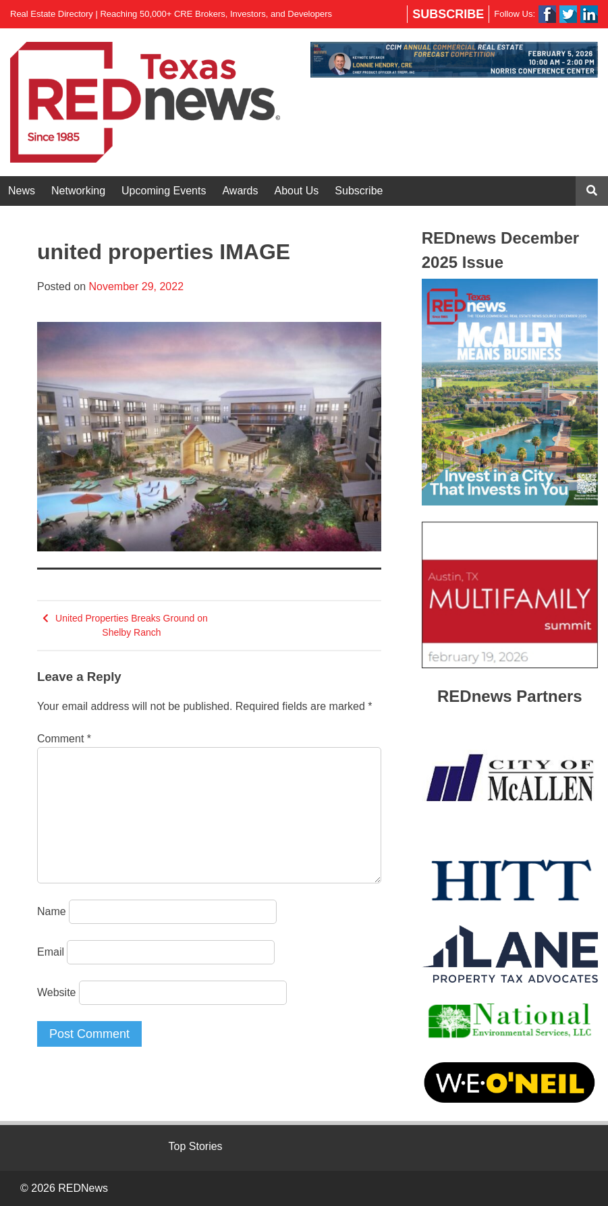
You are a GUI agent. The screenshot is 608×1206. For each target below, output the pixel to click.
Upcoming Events (163, 190)
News (21, 190)
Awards (240, 190)
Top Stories (196, 1146)
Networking (78, 190)
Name (51, 911)
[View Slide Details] (454, 60)
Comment (64, 738)
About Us (297, 190)
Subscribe (448, 14)
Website (56, 992)
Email (50, 952)
